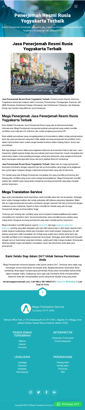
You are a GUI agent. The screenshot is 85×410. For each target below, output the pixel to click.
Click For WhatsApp (66, 282)
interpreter (43, 225)
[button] (68, 404)
